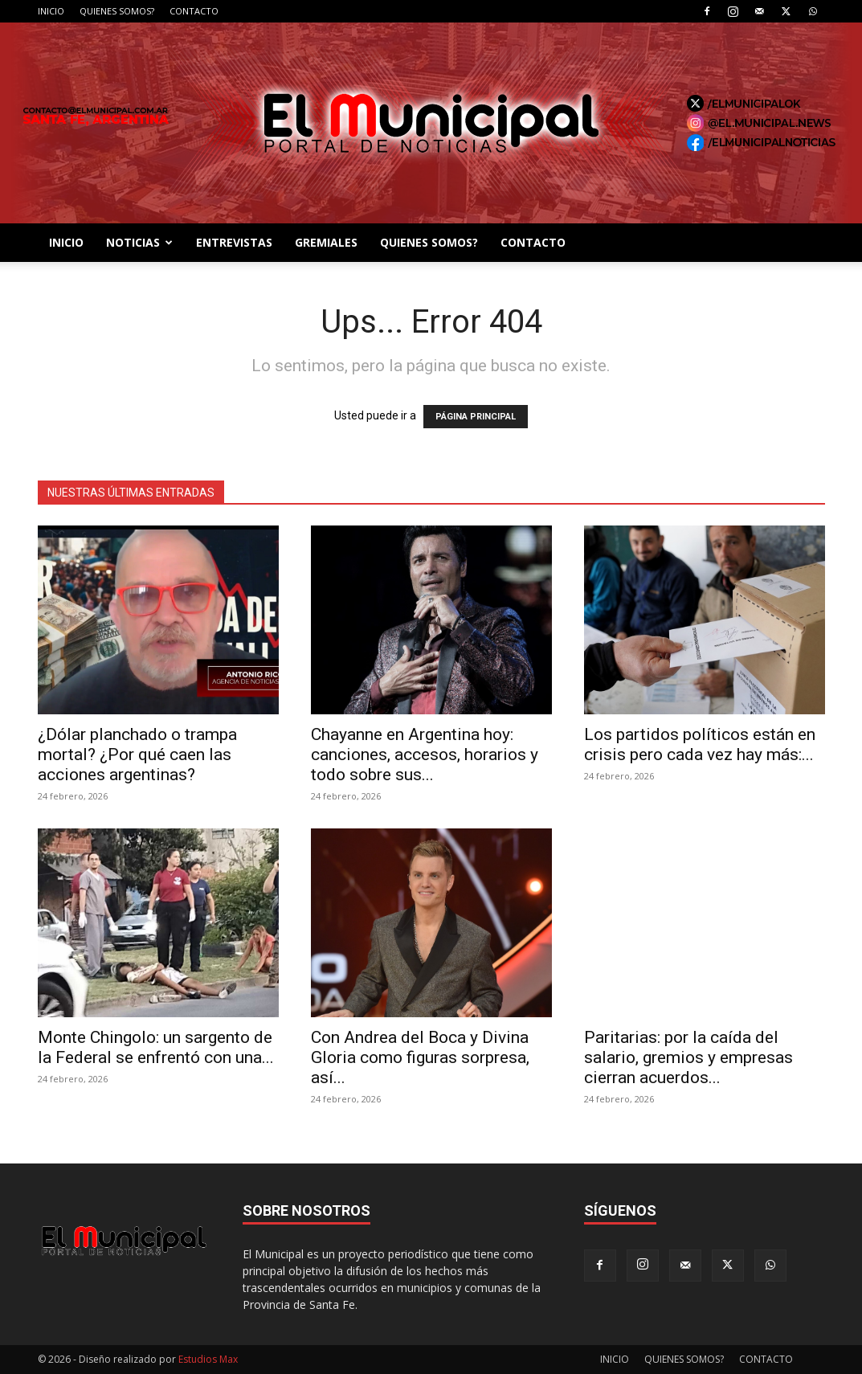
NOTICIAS (139, 242)
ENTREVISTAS (234, 242)
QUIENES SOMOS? (117, 11)
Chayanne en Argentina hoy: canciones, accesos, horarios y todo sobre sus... (424, 754)
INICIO (51, 11)
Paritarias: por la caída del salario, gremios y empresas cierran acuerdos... (688, 1057)
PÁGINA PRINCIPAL (475, 416)
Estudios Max (208, 1359)
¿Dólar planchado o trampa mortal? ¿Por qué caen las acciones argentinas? (137, 754)
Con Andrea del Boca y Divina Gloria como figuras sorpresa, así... (420, 1057)
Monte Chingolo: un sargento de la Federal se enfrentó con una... (156, 1047)
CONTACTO (194, 11)
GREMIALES (326, 242)
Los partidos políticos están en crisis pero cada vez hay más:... (699, 744)
